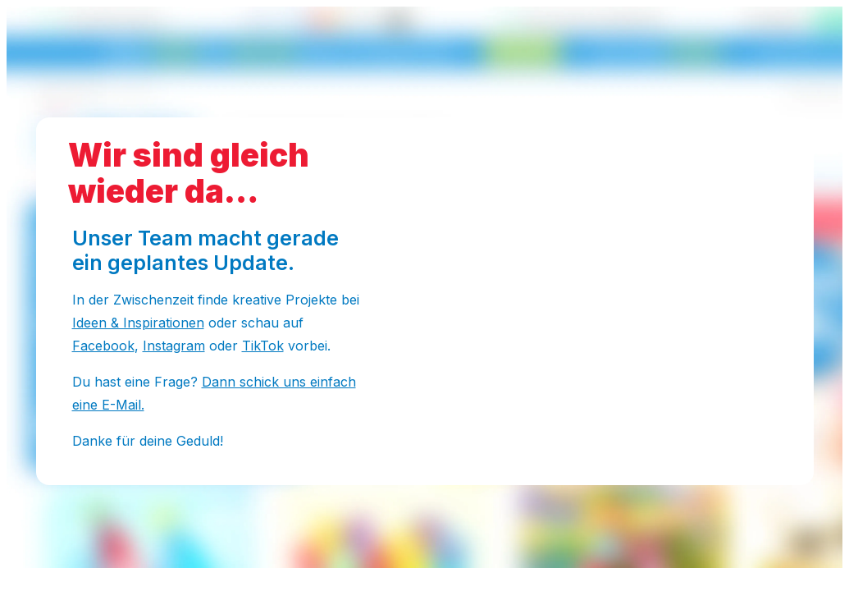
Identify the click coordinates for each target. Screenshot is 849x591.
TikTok (263, 345)
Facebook (103, 345)
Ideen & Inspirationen (138, 322)
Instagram (174, 345)
